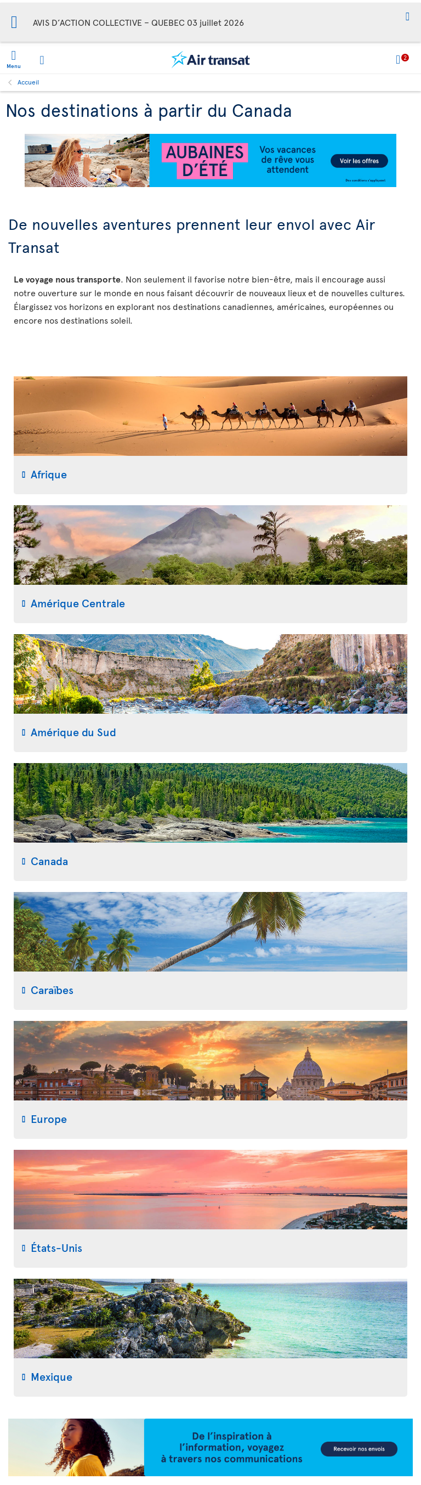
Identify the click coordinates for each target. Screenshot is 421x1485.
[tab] (210, 435)
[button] (407, 17)
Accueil (28, 81)
